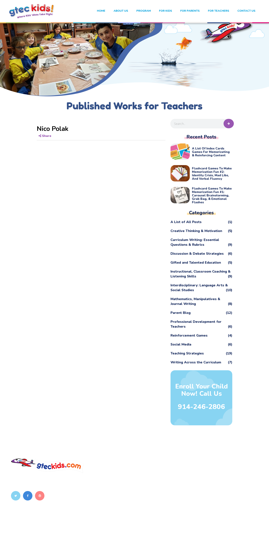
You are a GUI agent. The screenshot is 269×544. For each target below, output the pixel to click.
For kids (165, 11)
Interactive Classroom (217, 472)
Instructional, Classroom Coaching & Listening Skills (201, 274)
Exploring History (214, 486)
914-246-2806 (201, 406)
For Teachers (218, 11)
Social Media (201, 344)
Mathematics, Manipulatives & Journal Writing (201, 301)
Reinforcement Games (201, 335)
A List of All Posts (201, 222)
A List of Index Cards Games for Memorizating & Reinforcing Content (211, 152)
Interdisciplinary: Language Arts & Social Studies (201, 288)
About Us (121, 11)
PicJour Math (210, 500)
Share (45, 136)
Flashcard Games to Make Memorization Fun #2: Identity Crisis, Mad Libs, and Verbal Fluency (212, 173)
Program (143, 11)
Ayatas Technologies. (185, 536)
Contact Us (246, 11)
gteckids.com (101, 536)
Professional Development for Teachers (201, 324)
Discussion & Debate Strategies (201, 253)
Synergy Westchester (216, 493)
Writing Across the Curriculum (201, 362)
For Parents (190, 11)
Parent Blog (201, 312)
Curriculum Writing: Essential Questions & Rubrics (201, 242)
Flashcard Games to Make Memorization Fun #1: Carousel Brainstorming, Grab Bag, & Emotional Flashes (212, 195)
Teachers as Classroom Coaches (224, 479)
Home (101, 11)
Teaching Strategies (201, 353)
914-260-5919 (106, 490)
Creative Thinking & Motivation (201, 231)
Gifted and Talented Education (201, 262)
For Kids (165, 486)
